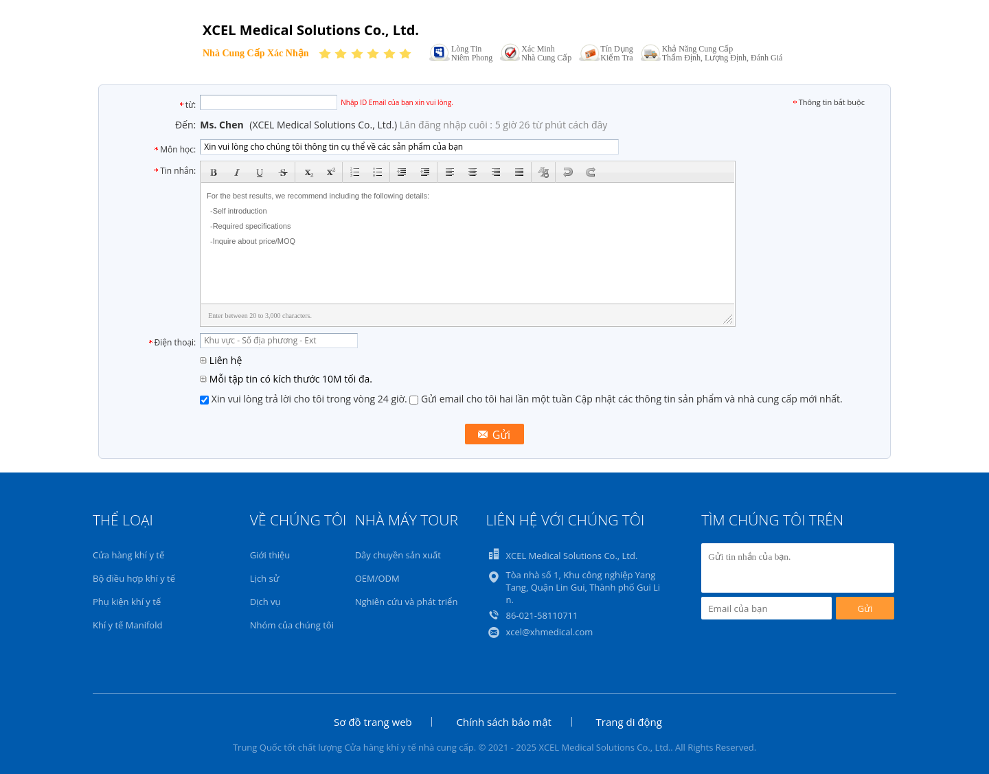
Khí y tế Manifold (127, 625)
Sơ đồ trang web (373, 722)
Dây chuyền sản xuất (398, 555)
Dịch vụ (265, 601)
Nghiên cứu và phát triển (406, 601)
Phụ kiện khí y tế (127, 601)
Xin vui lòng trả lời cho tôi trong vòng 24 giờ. (304, 398)
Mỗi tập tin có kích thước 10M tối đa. (286, 378)
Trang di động (629, 722)
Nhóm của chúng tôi (292, 625)
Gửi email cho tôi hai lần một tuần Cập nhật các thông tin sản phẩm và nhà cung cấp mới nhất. (625, 398)
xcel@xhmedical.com (549, 632)
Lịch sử (264, 578)
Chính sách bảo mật (504, 722)
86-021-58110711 (541, 615)
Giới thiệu (270, 555)
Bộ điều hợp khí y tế (134, 578)
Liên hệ (221, 360)
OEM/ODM (377, 578)
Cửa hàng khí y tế (128, 555)
